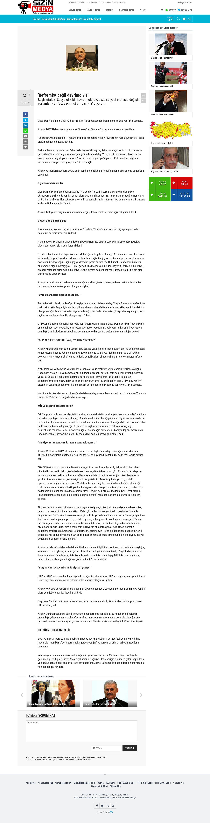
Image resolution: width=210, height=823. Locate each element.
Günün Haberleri (63, 782)
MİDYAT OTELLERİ (96, 3)
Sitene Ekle (115, 786)
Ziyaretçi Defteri (99, 786)
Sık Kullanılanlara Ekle (84, 782)
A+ (143, 95)
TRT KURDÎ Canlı (144, 782)
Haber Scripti (103, 812)
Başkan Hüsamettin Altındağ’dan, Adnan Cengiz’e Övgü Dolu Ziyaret (67, 18)
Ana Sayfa (31, 782)
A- (143, 100)
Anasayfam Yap (45, 782)
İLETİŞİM (110, 782)
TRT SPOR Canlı (163, 782)
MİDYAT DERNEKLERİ (116, 3)
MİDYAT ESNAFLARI (77, 3)
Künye (101, 782)
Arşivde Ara (178, 782)
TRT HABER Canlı (125, 782)
